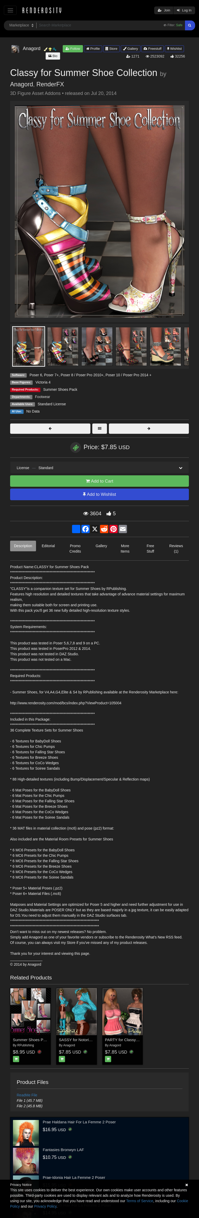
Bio (52, 56)
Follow (73, 49)
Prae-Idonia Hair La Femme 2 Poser (74, 1177)
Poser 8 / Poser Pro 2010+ (82, 375)
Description (23, 546)
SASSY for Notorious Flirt (81, 1040)
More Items (125, 548)
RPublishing (25, 1045)
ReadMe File (27, 1095)
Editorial (48, 546)
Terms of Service (139, 1201)
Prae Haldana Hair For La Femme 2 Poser (79, 1122)
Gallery (130, 49)
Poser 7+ (51, 375)
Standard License (52, 404)
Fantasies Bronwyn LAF (63, 1149)
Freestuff (152, 49)
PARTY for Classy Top (124, 1040)
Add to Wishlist (99, 494)
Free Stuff (150, 548)
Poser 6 (36, 375)
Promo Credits (75, 548)
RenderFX (50, 84)
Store (111, 49)
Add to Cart (99, 481)
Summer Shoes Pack (60, 389)
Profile (93, 49)
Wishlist (174, 49)
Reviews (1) (176, 548)
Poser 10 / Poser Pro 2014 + (128, 375)
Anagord (21, 84)
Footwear (42, 397)
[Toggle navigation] (10, 10)
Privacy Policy (45, 1206)
